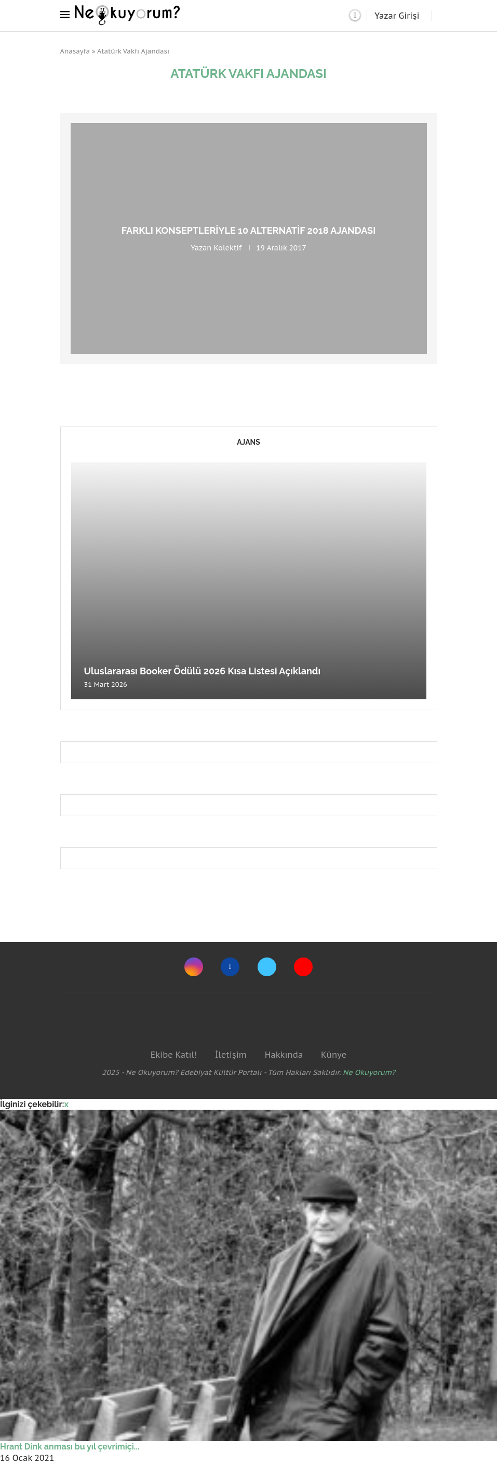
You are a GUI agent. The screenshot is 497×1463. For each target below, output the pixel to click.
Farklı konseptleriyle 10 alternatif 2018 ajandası (249, 230)
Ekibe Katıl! (174, 1054)
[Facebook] (230, 966)
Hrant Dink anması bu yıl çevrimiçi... (70, 1447)
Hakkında (284, 1054)
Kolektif (227, 247)
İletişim (231, 1054)
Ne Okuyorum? (369, 1072)
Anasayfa (75, 51)
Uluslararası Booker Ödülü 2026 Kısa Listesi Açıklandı (202, 671)
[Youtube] (303, 966)
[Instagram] (193, 966)
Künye (333, 1054)
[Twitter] (267, 966)
